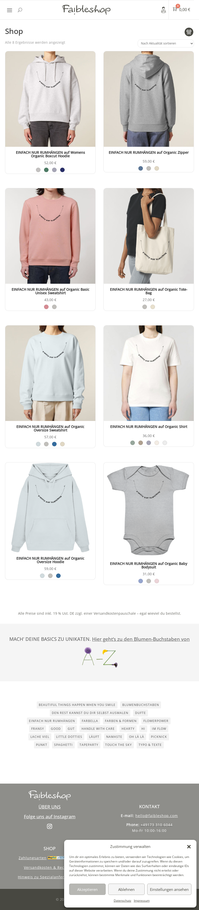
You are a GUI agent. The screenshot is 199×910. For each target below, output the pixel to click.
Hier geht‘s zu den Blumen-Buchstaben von (141, 639)
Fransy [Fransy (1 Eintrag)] (37, 729)
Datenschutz (122, 900)
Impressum (142, 900)
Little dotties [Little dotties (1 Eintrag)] (69, 737)
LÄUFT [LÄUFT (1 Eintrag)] (94, 737)
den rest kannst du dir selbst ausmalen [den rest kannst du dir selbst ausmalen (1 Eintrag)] (90, 713)
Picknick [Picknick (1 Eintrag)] (159, 737)
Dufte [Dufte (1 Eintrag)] (140, 713)
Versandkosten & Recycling (49, 867)
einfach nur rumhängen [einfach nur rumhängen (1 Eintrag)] (52, 721)
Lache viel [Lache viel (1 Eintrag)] (39, 737)
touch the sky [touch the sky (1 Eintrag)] (118, 745)
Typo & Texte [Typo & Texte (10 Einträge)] (150, 745)
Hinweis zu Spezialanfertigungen (49, 877)
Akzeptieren (87, 889)
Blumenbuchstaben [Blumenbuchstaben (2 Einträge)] (140, 705)
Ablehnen (126, 889)
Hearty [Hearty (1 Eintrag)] (128, 729)
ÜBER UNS (49, 807)
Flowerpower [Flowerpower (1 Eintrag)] (156, 721)
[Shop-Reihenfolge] (166, 43)
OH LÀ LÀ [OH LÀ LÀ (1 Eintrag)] (136, 737)
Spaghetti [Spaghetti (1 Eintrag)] (63, 745)
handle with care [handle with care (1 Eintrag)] (98, 729)
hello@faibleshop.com (156, 815)
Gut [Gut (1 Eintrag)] (71, 729)
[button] (188, 846)
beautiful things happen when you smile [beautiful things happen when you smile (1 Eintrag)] (77, 705)
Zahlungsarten (33, 857)
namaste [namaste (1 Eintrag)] (114, 737)
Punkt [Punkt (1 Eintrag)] (41, 745)
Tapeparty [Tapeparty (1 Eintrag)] (88, 745)
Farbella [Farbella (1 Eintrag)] (90, 721)
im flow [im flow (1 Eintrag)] (159, 729)
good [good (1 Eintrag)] (56, 729)
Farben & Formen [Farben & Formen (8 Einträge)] (121, 721)
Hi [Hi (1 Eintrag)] (143, 729)
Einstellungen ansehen (169, 889)
